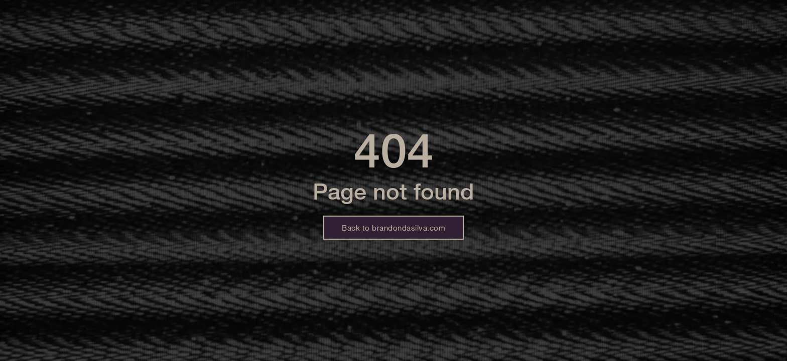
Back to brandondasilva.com (393, 227)
